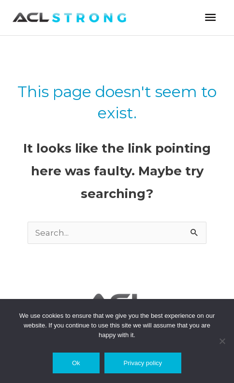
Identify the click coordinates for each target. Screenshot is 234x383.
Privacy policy (143, 363)
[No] (222, 341)
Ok (76, 363)
